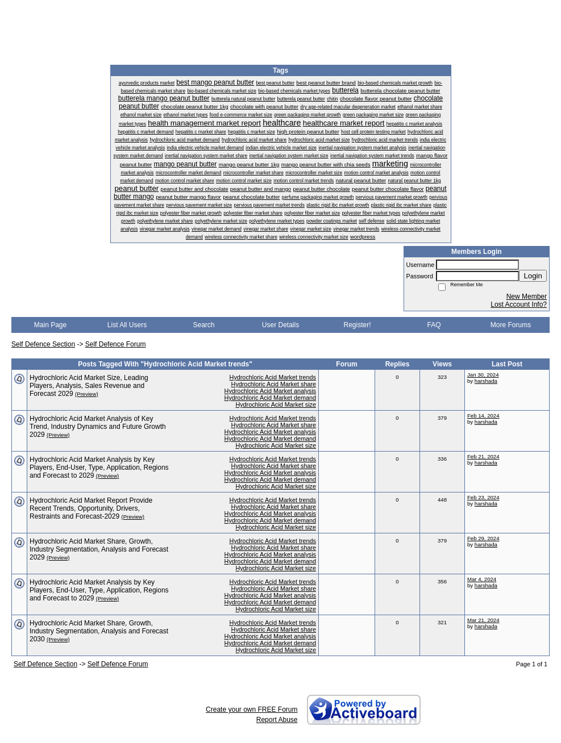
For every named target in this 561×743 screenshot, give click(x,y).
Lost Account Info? (519, 304)
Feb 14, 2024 (483, 415)
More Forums (511, 325)
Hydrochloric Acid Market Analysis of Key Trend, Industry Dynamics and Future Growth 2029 (98, 427)
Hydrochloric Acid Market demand (270, 397)
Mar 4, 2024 (481, 579)
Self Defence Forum (115, 344)
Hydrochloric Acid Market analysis (270, 390)
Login (532, 276)
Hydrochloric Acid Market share (273, 384)
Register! (357, 325)
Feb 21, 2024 (483, 456)
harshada (486, 381)
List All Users (127, 325)
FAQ (434, 325)
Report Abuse (277, 720)
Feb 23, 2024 (483, 497)
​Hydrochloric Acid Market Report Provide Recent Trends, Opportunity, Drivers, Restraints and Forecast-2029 (91, 508)
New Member (526, 296)
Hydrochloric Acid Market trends (273, 377)
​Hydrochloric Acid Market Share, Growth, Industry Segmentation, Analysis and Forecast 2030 (99, 631)
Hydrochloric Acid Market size (275, 404)
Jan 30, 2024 (482, 375)
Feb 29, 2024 (483, 538)
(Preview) (86, 394)
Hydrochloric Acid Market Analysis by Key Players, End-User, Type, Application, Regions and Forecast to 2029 (99, 467)
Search (203, 325)
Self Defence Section (43, 344)
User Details (280, 325)
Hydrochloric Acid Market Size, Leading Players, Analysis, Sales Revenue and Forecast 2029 (89, 386)
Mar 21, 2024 (483, 620)
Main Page (50, 325)
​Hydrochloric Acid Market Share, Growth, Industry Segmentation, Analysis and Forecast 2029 (99, 549)
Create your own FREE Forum (251, 709)
